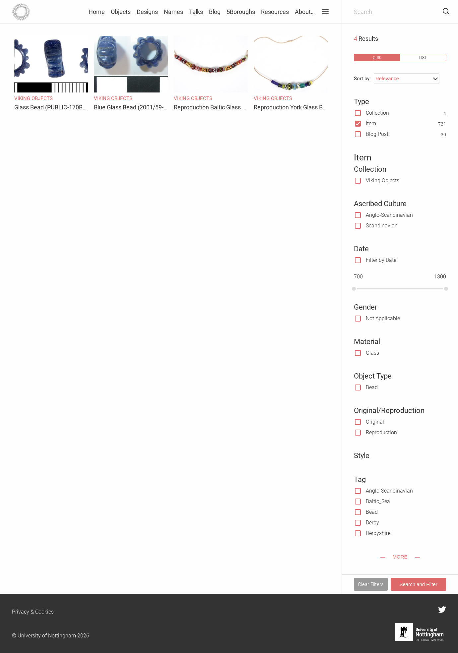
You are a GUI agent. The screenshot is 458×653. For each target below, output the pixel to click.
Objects (121, 11)
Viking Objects (382, 180)
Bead (372, 387)
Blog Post (377, 134)
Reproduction (381, 432)
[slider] (354, 289)
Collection (377, 113)
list (423, 57)
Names (173, 11)
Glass (372, 353)
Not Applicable (383, 318)
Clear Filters (371, 584)
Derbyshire (378, 533)
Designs (147, 11)
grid (377, 57)
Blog (215, 11)
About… (305, 11)
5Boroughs (241, 11)
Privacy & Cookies (33, 612)
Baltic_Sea (378, 501)
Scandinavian (382, 225)
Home (97, 11)
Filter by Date (381, 260)
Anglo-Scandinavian (389, 215)
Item (371, 123)
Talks (196, 11)
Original (375, 422)
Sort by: (362, 79)
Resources (275, 11)
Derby (372, 522)
